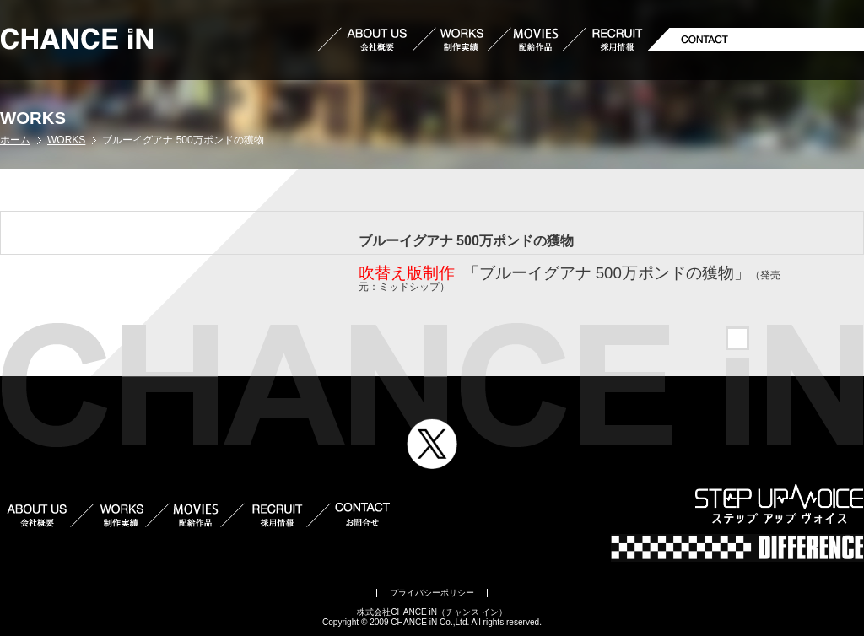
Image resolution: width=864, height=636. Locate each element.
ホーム (15, 140)
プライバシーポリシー (432, 592)
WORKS (66, 140)
